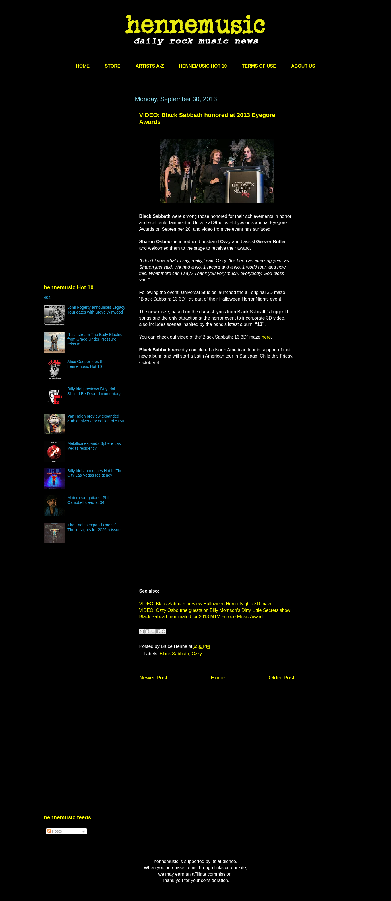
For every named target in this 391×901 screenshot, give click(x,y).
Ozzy (197, 653)
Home (218, 678)
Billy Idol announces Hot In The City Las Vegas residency (95, 473)
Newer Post (153, 678)
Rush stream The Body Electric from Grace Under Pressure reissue (94, 339)
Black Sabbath (174, 653)
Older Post (282, 678)
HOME (83, 66)
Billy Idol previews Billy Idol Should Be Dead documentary (94, 391)
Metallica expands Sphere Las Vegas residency (94, 445)
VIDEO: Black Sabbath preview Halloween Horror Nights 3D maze (206, 603)
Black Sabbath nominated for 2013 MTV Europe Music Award (201, 616)
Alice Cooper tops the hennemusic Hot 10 (86, 364)
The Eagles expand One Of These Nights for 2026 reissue (94, 527)
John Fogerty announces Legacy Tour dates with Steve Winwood (96, 309)
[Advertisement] (86, 149)
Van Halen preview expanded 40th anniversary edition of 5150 (95, 418)
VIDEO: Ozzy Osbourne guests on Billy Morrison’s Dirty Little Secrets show (214, 610)
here (266, 337)
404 (47, 297)
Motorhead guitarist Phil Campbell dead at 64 (88, 500)
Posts (54, 831)
